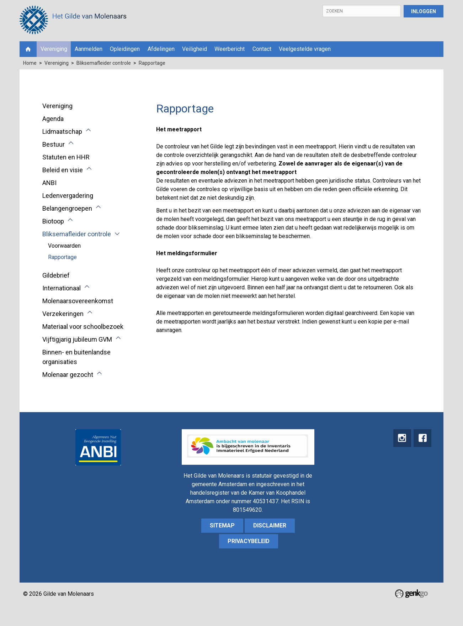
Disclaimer (269, 525)
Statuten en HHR (66, 157)
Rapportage (152, 63)
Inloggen (423, 11)
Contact (261, 49)
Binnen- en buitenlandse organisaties (76, 356)
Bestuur (53, 144)
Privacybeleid (249, 541)
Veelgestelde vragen (305, 49)
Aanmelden (88, 49)
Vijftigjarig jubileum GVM (77, 339)
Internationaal (61, 288)
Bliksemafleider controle (103, 63)
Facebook (422, 438)
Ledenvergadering (67, 195)
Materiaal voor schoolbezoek (82, 326)
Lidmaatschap (62, 131)
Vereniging (54, 49)
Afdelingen (161, 49)
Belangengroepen (67, 208)
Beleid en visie (62, 170)
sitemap (222, 525)
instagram (402, 438)
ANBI (49, 182)
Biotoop (53, 221)
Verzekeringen (63, 313)
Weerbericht (229, 49)
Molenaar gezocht (67, 374)
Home (28, 49)
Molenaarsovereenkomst (77, 301)
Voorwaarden (64, 245)
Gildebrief (56, 275)
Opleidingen (125, 49)
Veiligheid (194, 49)
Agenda (53, 118)
